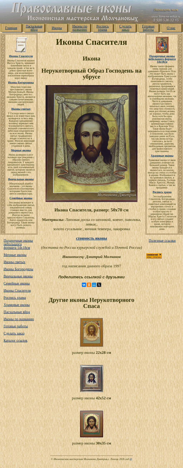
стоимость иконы (91, 238)
